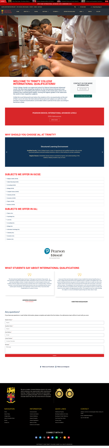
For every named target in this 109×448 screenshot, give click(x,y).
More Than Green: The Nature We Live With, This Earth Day (26, 1)
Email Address (8, 334)
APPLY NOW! (54, 119)
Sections (45, 11)
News (82, 11)
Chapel (36, 11)
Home (17, 11)
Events (90, 11)
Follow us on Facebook (47, 369)
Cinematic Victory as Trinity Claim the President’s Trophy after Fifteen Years (78, 1)
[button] (75, 7)
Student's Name (8, 322)
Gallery (98, 11)
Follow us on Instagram (62, 369)
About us (27, 11)
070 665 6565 (83, 7)
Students (56, 11)
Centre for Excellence (69, 11)
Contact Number (8, 340)
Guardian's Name (9, 328)
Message (7, 346)
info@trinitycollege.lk (97, 7)
